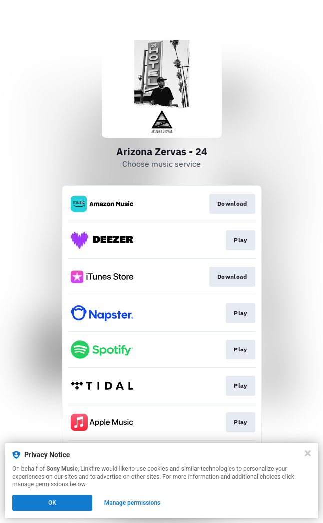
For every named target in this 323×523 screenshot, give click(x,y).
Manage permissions (132, 502)
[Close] (308, 453)
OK (52, 502)
